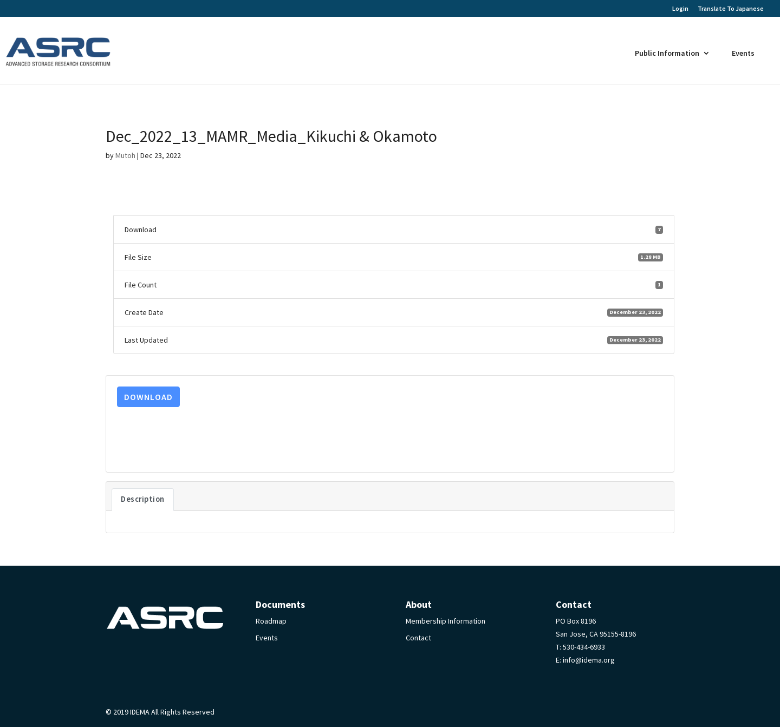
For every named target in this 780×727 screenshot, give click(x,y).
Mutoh (125, 155)
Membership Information (445, 621)
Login (680, 8)
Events (743, 53)
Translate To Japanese (731, 8)
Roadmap (271, 621)
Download (148, 396)
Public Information (667, 53)
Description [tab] (143, 499)
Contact (418, 638)
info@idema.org (589, 660)
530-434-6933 (584, 647)
